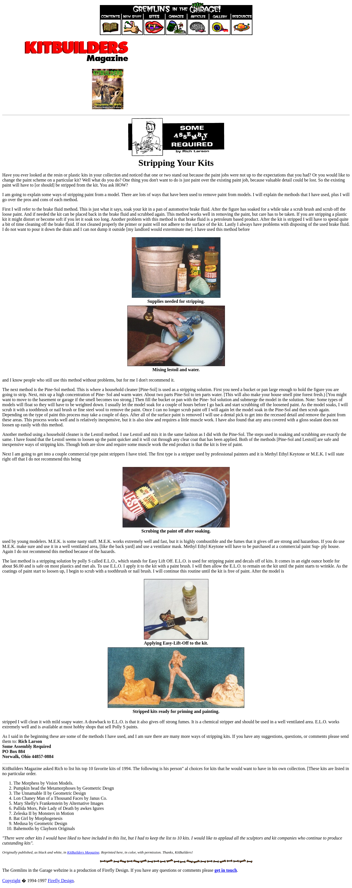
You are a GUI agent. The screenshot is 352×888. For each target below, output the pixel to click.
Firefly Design (61, 880)
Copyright (11, 880)
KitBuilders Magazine (83, 852)
